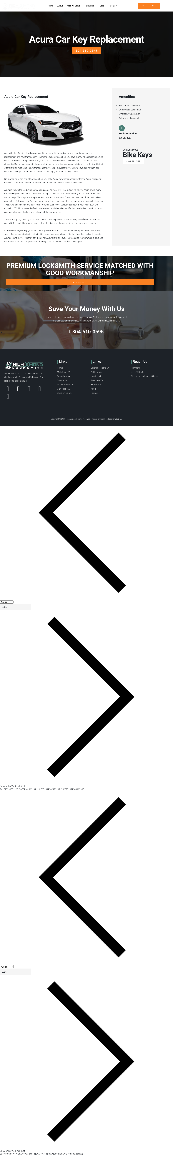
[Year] (15, 607)
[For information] (122, 128)
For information (128, 134)
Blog (103, 6)
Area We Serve (74, 6)
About (60, 6)
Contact (113, 6)
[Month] (7, 602)
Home (50, 6)
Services (91, 6)
